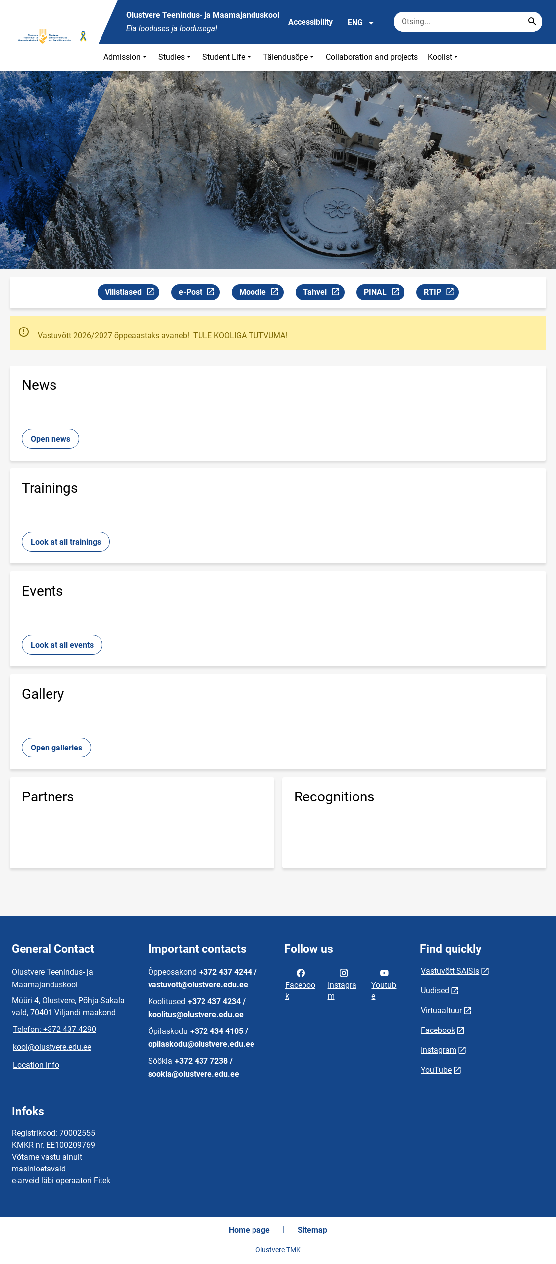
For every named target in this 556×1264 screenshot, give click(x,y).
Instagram (342, 983)
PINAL (383, 293)
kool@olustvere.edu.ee (52, 1047)
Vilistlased (131, 293)
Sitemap (312, 1230)
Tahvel (324, 293)
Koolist (444, 57)
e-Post (199, 293)
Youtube (383, 983)
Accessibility (310, 22)
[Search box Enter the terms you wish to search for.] (468, 22)
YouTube (436, 1070)
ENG (361, 23)
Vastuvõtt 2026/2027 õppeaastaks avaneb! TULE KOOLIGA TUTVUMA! (162, 335)
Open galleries (56, 747)
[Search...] (532, 21)
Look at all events (62, 645)
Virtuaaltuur (441, 1010)
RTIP (441, 293)
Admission (126, 57)
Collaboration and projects (372, 57)
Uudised (435, 990)
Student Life (227, 57)
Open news (50, 439)
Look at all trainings (66, 542)
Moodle (261, 293)
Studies (175, 57)
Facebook (300, 983)
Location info (36, 1065)
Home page (249, 1230)
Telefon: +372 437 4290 (54, 1029)
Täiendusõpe (289, 57)
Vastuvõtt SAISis (450, 971)
